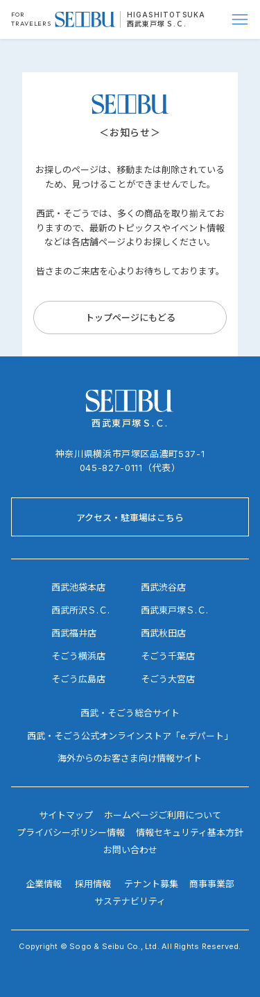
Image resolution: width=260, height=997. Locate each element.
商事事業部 (211, 883)
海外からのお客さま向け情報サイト (130, 758)
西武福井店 (73, 632)
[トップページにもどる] (130, 317)
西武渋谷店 (163, 587)
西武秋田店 (163, 632)
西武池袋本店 (78, 587)
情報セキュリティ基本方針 (189, 832)
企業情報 (44, 883)
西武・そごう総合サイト (130, 712)
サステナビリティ (130, 901)
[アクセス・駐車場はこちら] (130, 516)
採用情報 (93, 883)
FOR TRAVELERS (31, 18)
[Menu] (240, 19)
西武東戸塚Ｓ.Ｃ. (157, 23)
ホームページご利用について (162, 815)
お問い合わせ (130, 849)
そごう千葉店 (168, 655)
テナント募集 (151, 883)
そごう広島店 (78, 678)
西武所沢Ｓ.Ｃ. (80, 610)
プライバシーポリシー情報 (71, 832)
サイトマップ (66, 815)
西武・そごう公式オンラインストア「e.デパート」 (130, 735)
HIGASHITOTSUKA (166, 14)
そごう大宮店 (168, 678)
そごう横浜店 (78, 655)
